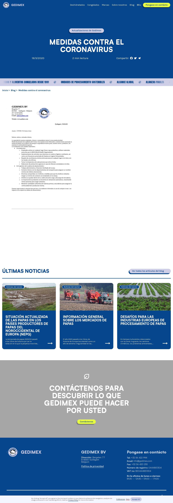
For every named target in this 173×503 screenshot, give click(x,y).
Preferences (120, 499)
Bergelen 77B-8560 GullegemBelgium (93, 459)
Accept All (136, 499)
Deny (128, 499)
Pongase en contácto (157, 5)
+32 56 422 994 (139, 458)
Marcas (105, 5)
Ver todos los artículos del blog (148, 271)
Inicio (5, 90)
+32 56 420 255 (140, 464)
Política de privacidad (92, 466)
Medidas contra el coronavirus (34, 90)
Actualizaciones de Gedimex (86, 30)
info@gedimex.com (143, 461)
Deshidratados (77, 5)
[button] (139, 5)
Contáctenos (86, 421)
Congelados (93, 5)
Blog (132, 5)
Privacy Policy (73, 500)
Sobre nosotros (119, 5)
